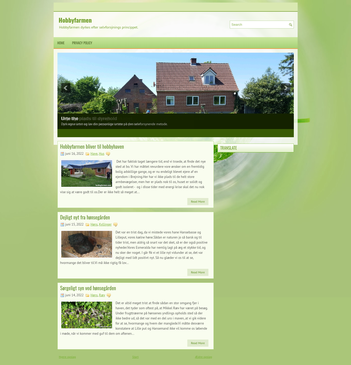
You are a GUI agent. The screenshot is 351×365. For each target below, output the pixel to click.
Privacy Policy (82, 42)
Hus (101, 153)
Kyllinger (105, 224)
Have (94, 153)
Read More (198, 201)
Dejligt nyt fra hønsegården (85, 217)
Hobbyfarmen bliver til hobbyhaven (92, 146)
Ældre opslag (203, 357)
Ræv (102, 295)
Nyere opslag (67, 357)
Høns (94, 224)
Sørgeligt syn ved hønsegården (88, 287)
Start (135, 357)
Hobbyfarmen (75, 19)
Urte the (70, 118)
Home (61, 42)
